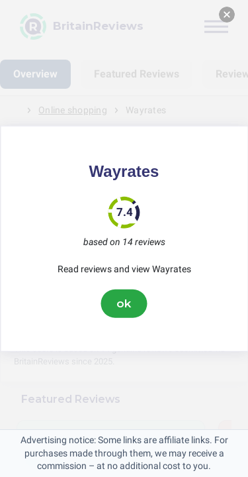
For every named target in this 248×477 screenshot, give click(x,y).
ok (124, 303)
